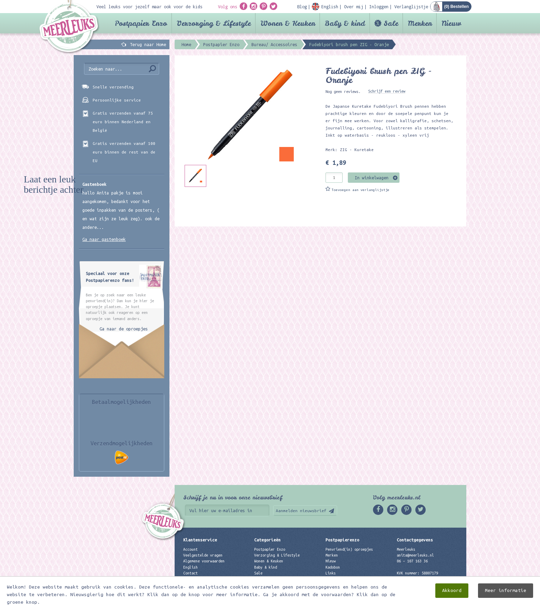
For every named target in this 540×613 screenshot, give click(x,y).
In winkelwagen (371, 177)
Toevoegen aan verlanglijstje (361, 190)
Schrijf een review (386, 91)
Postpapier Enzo (141, 23)
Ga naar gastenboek (104, 239)
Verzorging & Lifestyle (214, 23)
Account (190, 549)
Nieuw (451, 23)
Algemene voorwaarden (204, 561)
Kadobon (332, 567)
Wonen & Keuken (287, 23)
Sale (391, 23)
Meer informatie (505, 590)
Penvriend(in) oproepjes (349, 549)
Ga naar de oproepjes (124, 328)
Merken (420, 23)
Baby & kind (345, 23)
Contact (190, 573)
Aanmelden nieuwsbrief (301, 510)
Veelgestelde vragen (202, 555)
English (190, 567)
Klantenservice (200, 539)
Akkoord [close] (451, 590)
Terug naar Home (146, 44)
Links (330, 573)
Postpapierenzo (342, 539)
